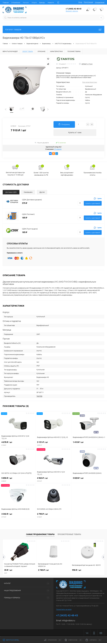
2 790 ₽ (53, 515)
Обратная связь (11, 640)
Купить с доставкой (93, 203)
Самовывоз (28, 192)
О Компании (15, 2)
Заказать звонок (72, 11)
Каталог (26, 2)
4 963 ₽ (53, 479)
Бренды (42, 2)
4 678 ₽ (17, 443)
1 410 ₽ (89, 443)
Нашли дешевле (42, 143)
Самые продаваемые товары (40, 535)
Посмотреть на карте (63, 610)
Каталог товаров (53, 29)
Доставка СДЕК (11, 192)
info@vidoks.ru (68, 621)
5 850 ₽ (17, 479)
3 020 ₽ (89, 479)
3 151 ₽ (53, 443)
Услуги (34, 2)
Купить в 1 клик (74, 133)
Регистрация (88, 2)
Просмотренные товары (69, 535)
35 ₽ (19, 571)
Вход (80, 2)
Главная (6, 2)
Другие (42, 192)
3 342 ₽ (17, 515)
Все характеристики (89, 82)
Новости (51, 2)
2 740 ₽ (43, 570)
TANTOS (39, 396)
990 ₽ (76, 570)
